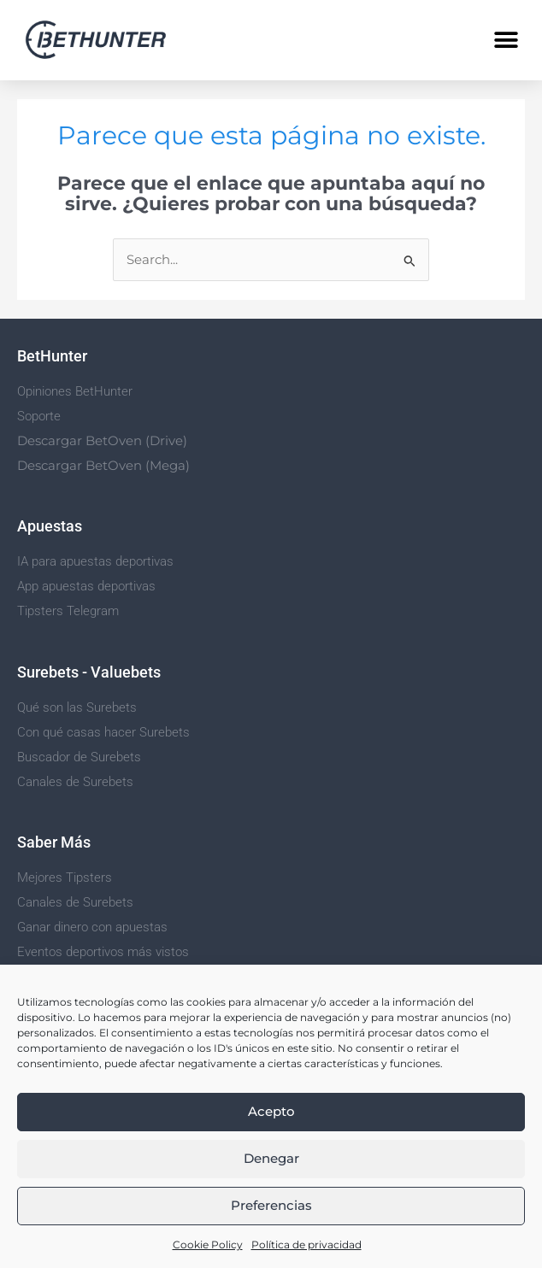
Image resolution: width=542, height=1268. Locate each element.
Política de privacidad (306, 1244)
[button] (505, 40)
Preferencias (271, 1205)
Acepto (271, 1111)
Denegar (271, 1158)
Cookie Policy (208, 1244)
